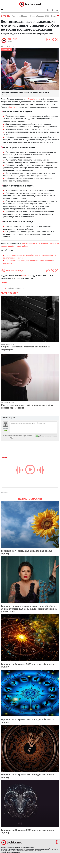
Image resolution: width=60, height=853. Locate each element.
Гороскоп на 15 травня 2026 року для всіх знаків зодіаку (27, 720)
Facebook (25, 276)
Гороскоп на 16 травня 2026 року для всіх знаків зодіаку (27, 665)
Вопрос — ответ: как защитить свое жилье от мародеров (25, 348)
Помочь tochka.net (20, 16)
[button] (52, 10)
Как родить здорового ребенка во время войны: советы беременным (27, 406)
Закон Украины (34, 99)
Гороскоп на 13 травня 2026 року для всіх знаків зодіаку (27, 831)
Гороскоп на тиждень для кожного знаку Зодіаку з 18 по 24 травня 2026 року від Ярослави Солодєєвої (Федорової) (29, 609)
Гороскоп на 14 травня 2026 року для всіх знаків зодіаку (27, 776)
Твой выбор (6, 49)
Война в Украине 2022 (39, 16)
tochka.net (12, 39)
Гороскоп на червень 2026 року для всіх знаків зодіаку (26, 552)
